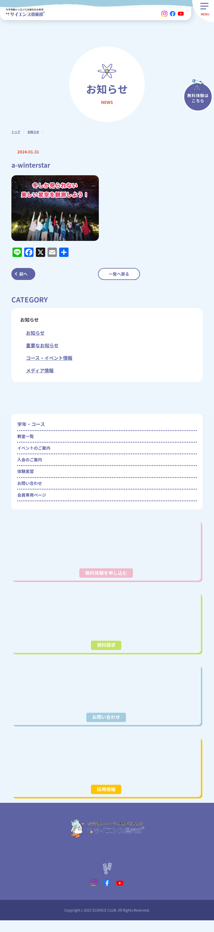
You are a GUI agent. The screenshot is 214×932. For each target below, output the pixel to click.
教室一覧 (26, 437)
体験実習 (26, 476)
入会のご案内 (31, 463)
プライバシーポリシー (90, 861)
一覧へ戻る (119, 274)
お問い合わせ (31, 489)
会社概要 (136, 861)
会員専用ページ (33, 502)
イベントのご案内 (36, 450)
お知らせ (33, 131)
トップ (15, 131)
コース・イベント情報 (49, 357)
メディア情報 (40, 370)
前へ (23, 274)
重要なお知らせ (42, 345)
